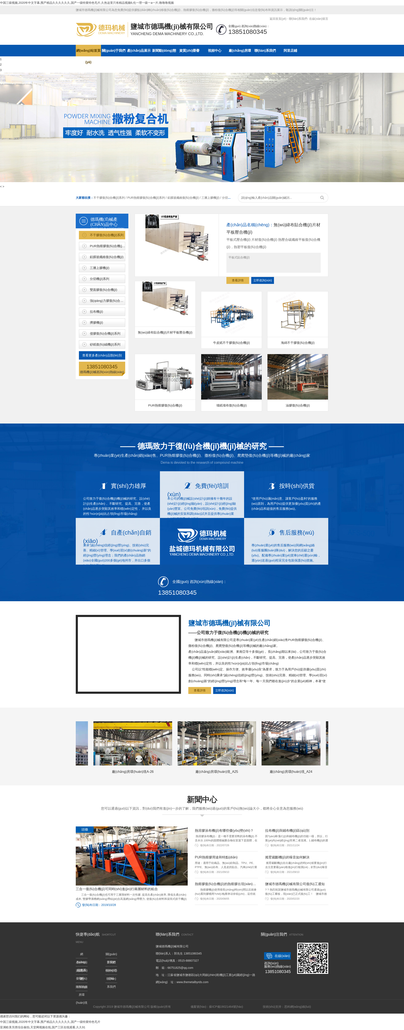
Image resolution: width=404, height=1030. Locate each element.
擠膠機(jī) (96, 322)
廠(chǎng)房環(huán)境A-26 (134, 747)
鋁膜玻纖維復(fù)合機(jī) (107, 257)
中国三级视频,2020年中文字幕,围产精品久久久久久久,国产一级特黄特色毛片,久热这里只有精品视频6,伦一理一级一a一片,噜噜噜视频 (87, 2)
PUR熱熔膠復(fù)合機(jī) (165, 380)
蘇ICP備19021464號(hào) (226, 1006)
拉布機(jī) (96, 311)
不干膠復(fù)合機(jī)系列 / (110, 197)
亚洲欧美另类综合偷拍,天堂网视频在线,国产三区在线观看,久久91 (42, 1027)
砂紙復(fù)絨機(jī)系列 (105, 344)
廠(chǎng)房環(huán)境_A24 (292, 747)
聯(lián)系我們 (298, 18)
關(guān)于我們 (114, 50)
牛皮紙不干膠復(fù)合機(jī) (231, 317)
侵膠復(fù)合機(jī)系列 (105, 333)
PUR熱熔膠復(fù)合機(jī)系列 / (147, 197)
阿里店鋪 (290, 50)
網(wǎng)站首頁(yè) (88, 52)
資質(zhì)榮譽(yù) (189, 52)
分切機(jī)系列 (99, 279)
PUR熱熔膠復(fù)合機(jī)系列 (107, 246)
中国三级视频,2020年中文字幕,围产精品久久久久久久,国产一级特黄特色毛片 (50, 1021)
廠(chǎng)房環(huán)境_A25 (218, 747)
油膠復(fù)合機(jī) (297, 380)
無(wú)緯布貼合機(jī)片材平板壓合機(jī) (165, 307)
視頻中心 (214, 50)
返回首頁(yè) (278, 18)
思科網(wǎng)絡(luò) (297, 1006)
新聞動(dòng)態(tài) (164, 52)
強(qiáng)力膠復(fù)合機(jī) (107, 300)
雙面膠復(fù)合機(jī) (103, 289)
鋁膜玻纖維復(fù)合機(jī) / (184, 197)
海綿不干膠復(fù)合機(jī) (297, 317)
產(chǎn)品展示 (139, 50)
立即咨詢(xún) (262, 280)
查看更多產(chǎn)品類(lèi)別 (102, 355)
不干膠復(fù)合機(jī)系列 (107, 235)
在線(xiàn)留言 (318, 18)
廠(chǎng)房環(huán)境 (240, 52)
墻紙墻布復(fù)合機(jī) (231, 380)
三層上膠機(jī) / (211, 197)
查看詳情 (238, 280)
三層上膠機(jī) (99, 268)
